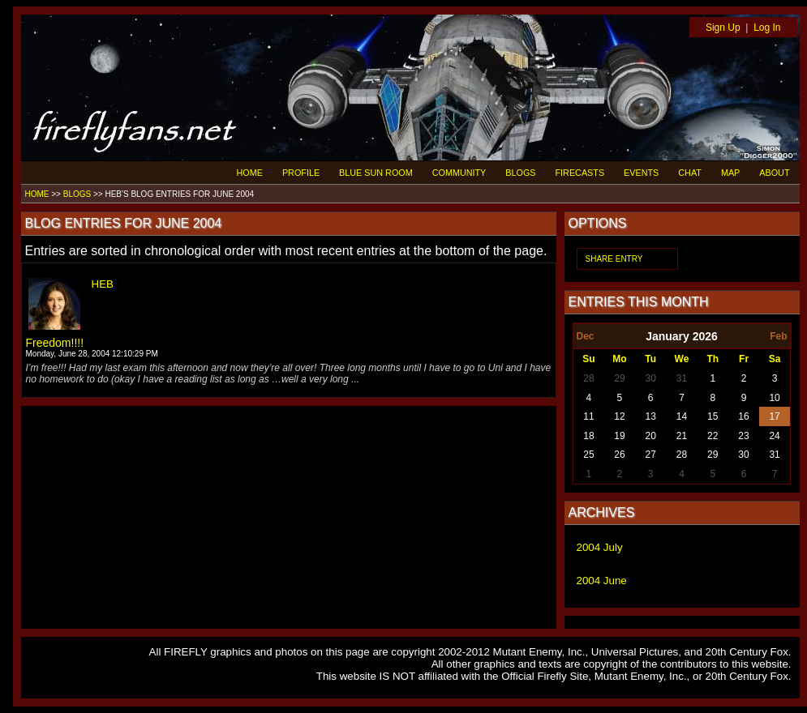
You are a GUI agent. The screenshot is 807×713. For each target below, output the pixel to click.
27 (651, 454)
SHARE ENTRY (614, 258)
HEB (103, 284)
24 (774, 436)
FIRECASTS (580, 172)
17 (774, 416)
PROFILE (301, 172)
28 (588, 378)
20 (651, 436)
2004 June (602, 580)
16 (743, 416)
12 (619, 416)
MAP (730, 172)
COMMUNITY (459, 172)
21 (681, 436)
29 (619, 378)
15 (712, 416)
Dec (586, 336)
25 (588, 454)
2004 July (600, 547)
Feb (778, 336)
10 (774, 397)
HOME (250, 172)
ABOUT (774, 172)
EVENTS (641, 172)
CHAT (690, 172)
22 (712, 436)
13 (651, 416)
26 (619, 454)
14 (681, 416)
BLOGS (520, 172)
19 (619, 436)
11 (588, 416)
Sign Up (723, 27)
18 (588, 436)
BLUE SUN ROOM (376, 172)
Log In (766, 27)
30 (651, 378)
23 (743, 436)
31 (681, 378)
